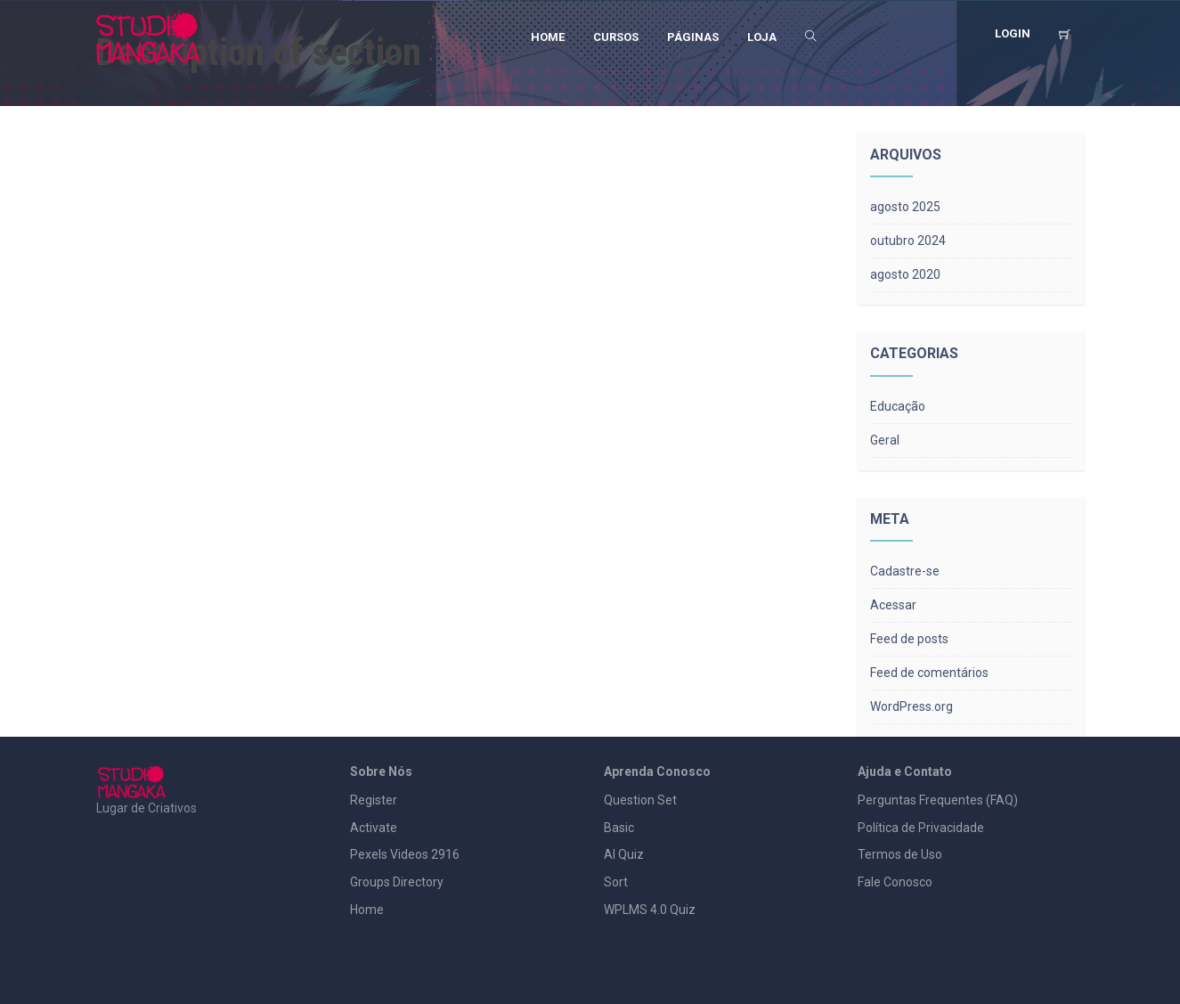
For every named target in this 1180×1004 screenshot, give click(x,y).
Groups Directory (397, 882)
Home (367, 909)
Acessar (893, 605)
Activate (373, 827)
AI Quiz (624, 854)
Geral (884, 440)
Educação (897, 406)
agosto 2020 (905, 274)
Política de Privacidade (921, 827)
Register (373, 800)
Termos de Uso (900, 854)
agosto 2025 (905, 207)
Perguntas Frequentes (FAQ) (938, 800)
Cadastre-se (905, 571)
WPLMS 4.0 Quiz (650, 909)
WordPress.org (911, 706)
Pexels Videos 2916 (405, 854)
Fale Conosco (895, 882)
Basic (619, 827)
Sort (616, 882)
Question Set (640, 800)
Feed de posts (909, 639)
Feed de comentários (929, 672)
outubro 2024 (908, 240)
